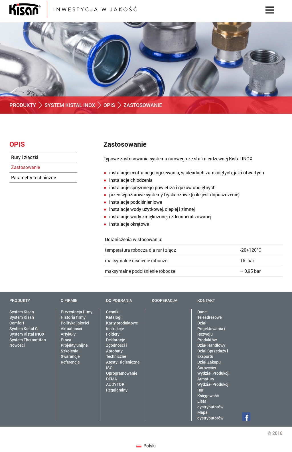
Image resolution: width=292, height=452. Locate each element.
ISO (109, 367)
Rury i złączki (24, 157)
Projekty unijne (74, 345)
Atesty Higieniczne (122, 362)
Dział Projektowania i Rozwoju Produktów (211, 331)
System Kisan (21, 311)
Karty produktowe (122, 323)
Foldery (112, 334)
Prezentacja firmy (76, 311)
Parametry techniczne (33, 177)
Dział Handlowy (211, 345)
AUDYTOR (115, 384)
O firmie (69, 300)
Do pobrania (119, 300)
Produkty (22, 105)
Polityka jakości (75, 323)
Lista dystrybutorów (210, 403)
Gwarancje (70, 356)
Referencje (70, 362)
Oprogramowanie (121, 373)
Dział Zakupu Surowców (209, 364)
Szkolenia (69, 351)
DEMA (111, 379)
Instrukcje (115, 328)
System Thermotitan (27, 339)
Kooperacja (164, 300)
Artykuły (68, 334)
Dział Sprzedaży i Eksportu (212, 353)
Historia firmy (73, 317)
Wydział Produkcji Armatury (213, 376)
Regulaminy (116, 390)
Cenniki (112, 311)
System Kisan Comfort (21, 320)
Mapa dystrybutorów (210, 415)
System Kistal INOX (69, 105)
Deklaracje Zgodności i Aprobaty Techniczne (116, 348)
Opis (109, 105)
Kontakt (206, 300)
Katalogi (113, 317)
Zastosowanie (25, 167)
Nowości (17, 345)
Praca (66, 339)
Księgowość (208, 395)
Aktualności (71, 328)
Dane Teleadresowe (209, 314)
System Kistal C (23, 328)
